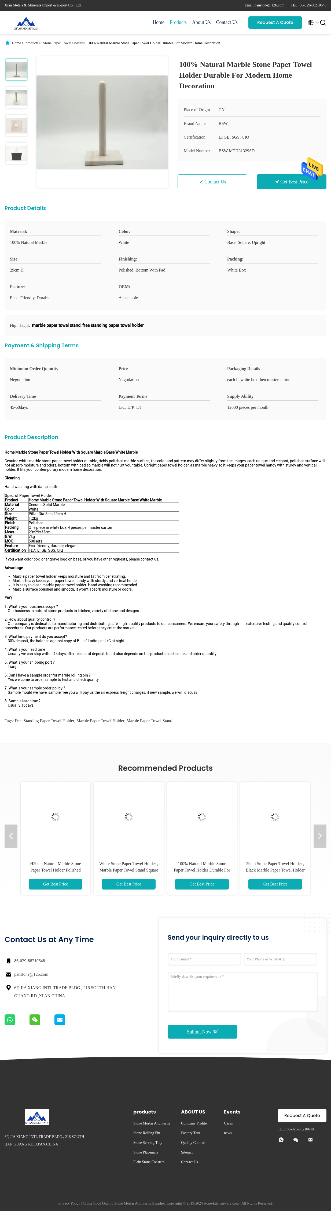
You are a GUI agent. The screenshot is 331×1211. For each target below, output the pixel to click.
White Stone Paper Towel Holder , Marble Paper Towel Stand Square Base (128, 870)
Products (178, 22)
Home (158, 22)
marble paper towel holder (100, 720)
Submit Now (202, 1032)
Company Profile (194, 1123)
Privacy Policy (69, 1203)
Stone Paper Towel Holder (63, 43)
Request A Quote (275, 22)
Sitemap (187, 1152)
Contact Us (227, 22)
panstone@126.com (31, 974)
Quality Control (193, 1143)
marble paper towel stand (149, 720)
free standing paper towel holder (44, 720)
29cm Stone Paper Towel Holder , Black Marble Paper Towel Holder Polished (275, 870)
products (31, 43)
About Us (201, 22)
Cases (228, 1123)
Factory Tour (190, 1133)
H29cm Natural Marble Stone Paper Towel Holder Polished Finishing (55, 870)
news (228, 1133)
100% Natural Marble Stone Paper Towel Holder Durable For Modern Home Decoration (202, 870)
